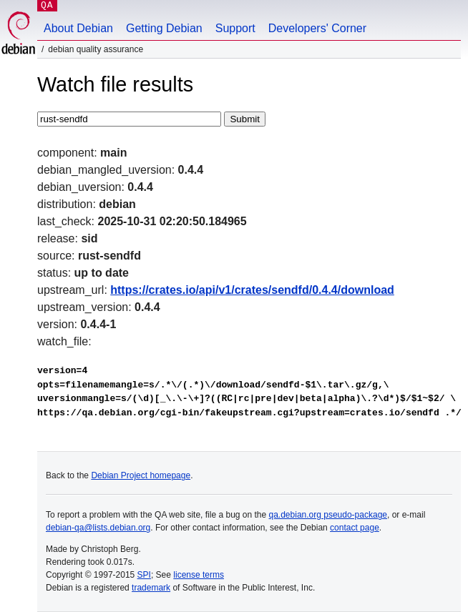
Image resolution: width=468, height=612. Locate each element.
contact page (354, 528)
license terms (198, 575)
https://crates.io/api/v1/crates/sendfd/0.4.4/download (252, 290)
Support (235, 28)
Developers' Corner (317, 28)
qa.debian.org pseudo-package (328, 515)
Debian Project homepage (140, 475)
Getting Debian (164, 28)
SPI (144, 575)
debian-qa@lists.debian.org (98, 528)
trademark (151, 588)
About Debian (78, 28)
